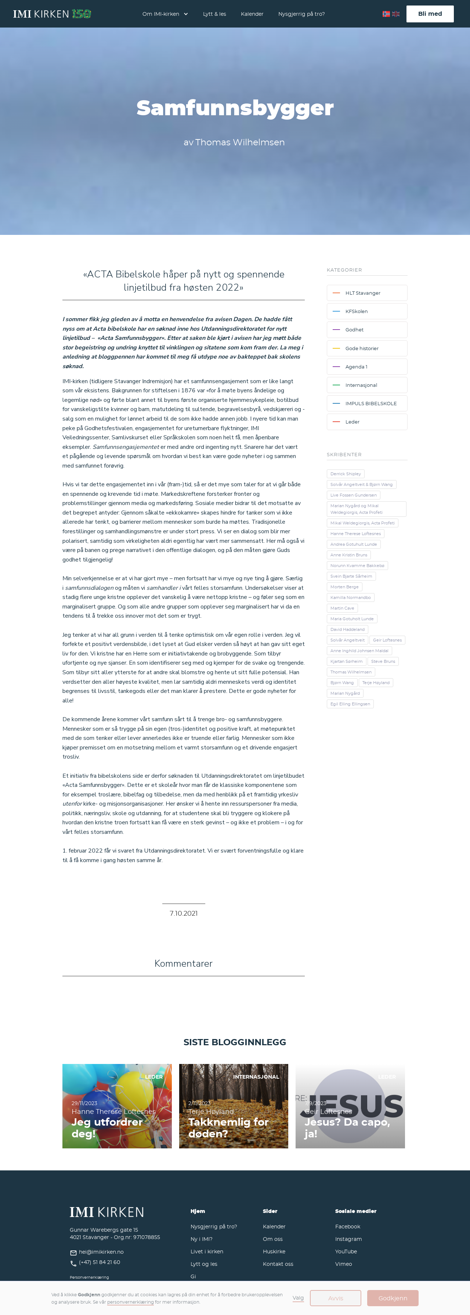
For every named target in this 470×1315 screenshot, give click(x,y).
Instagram (348, 1238)
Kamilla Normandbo (350, 597)
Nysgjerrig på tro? (301, 13)
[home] (52, 14)
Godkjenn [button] (393, 1298)
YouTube (346, 1251)
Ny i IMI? (202, 1238)
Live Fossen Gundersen (353, 495)
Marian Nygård (345, 693)
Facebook (347, 1226)
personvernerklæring (130, 1302)
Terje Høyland (376, 682)
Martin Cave (342, 608)
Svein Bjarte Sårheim (351, 576)
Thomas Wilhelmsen (351, 672)
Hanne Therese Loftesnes (355, 533)
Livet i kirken (207, 1251)
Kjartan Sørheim (346, 661)
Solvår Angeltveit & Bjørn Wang (361, 484)
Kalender (252, 13)
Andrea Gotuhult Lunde (353, 544)
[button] (165, 14)
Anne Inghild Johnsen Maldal (359, 650)
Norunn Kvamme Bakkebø (357, 565)
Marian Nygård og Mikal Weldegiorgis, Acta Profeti (356, 509)
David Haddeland (347, 629)
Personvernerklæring (89, 1277)
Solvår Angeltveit (347, 640)
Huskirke (274, 1251)
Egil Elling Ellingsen (350, 703)
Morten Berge (344, 586)
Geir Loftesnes (387, 640)
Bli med (430, 14)
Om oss (273, 1238)
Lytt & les (214, 13)
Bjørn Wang (342, 682)
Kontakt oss (278, 1263)
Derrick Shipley (345, 473)
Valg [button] (298, 1297)
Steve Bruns (383, 661)
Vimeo (343, 1263)
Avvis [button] (335, 1298)
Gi (193, 1276)
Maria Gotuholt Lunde (352, 618)
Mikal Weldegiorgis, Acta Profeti (362, 523)
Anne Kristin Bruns (348, 554)
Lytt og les (204, 1263)
